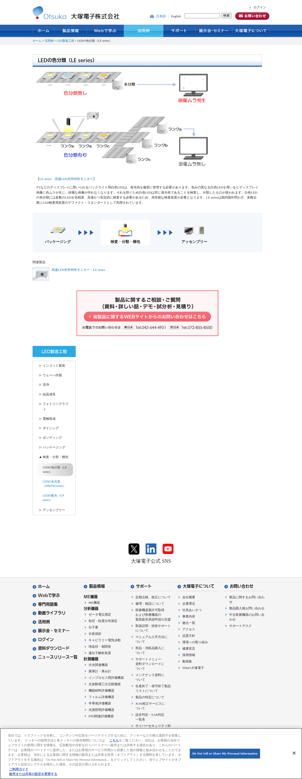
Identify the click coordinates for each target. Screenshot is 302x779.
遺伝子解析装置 (100, 653)
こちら (114, 740)
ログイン (259, 7)
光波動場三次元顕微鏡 (105, 684)
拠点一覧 (188, 623)
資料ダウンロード (51, 648)
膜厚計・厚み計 (100, 671)
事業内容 (188, 616)
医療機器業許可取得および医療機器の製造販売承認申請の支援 (153, 614)
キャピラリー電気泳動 (105, 640)
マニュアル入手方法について (151, 639)
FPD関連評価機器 (101, 716)
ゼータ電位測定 (100, 614)
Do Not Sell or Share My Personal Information (224, 753)
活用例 (143, 31)
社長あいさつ (192, 610)
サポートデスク (240, 626)
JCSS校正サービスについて (150, 706)
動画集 (187, 661)
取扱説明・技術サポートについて (153, 628)
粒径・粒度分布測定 (103, 621)
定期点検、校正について (153, 597)
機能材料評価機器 (101, 690)
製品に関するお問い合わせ (246, 599)
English (176, 16)
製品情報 (71, 31)
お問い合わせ (238, 586)
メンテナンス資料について (149, 677)
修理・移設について (149, 603)
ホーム (44, 31)
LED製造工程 (65, 40)
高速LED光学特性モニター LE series (78, 270)
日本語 (161, 16)
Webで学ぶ (105, 31)
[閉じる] (294, 753)
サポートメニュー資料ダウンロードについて (149, 663)
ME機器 (94, 602)
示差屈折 (95, 634)
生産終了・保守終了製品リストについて (153, 688)
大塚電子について (250, 31)
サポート (179, 31)
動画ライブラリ (49, 613)
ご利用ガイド (18, 769)
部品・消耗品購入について (149, 650)
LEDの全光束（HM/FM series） (54, 484)
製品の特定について (149, 697)
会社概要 (188, 597)
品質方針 (188, 636)
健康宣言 (188, 648)
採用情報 (188, 655)
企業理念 (188, 603)
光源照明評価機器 (101, 710)
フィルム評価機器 (101, 697)
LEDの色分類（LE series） (55, 470)
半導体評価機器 (100, 703)
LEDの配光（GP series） (53, 498)
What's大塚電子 (193, 668)
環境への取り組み (195, 642)
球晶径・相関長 (100, 646)
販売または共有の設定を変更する (33, 774)
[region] (151, 753)
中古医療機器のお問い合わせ (246, 617)
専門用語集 (45, 604)
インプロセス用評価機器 (106, 677)
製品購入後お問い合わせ (246, 608)
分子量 (93, 627)
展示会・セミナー (213, 31)
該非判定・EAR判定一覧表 (149, 717)
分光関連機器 (98, 665)
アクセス (188, 629)
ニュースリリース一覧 (55, 657)
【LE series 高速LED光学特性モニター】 (66, 179)
